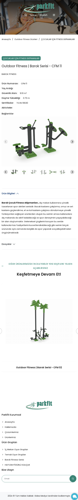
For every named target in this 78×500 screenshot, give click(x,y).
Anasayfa (6, 39)
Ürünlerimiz (9, 437)
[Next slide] (72, 142)
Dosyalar (7, 244)
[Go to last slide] (6, 172)
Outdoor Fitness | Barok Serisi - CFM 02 (39, 367)
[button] (14, 172)
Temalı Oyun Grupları (14, 454)
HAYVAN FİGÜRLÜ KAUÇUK (16, 464)
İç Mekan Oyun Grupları (15, 449)
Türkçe (33, 15)
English (43, 15)
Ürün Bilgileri (8, 193)
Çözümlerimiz (10, 432)
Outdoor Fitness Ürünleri (25, 39)
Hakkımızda (9, 427)
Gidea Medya (40, 495)
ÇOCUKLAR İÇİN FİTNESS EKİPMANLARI (58, 39)
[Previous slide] (6, 142)
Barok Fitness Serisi (13, 459)
